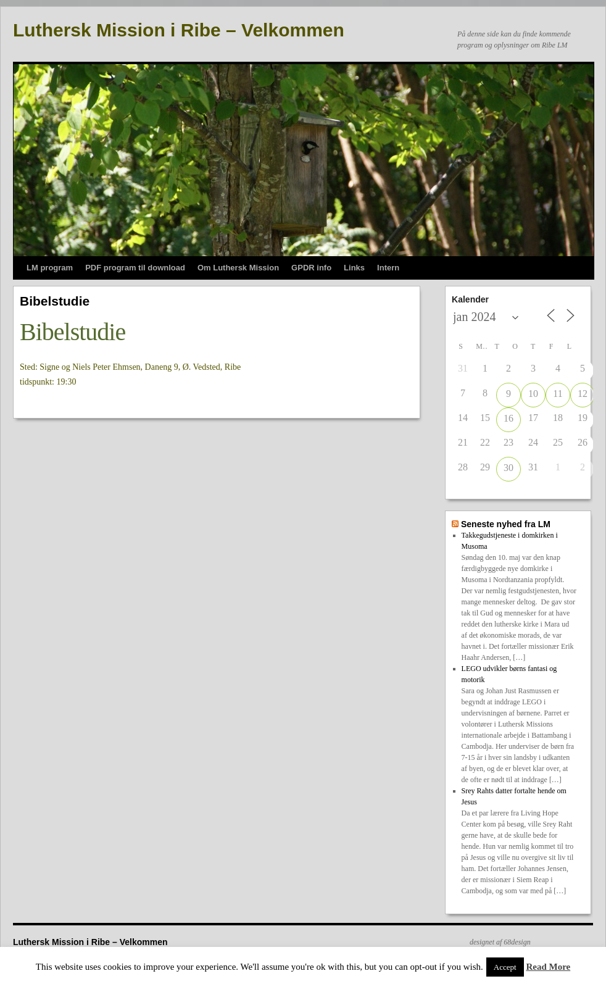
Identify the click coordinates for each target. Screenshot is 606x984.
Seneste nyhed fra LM (505, 524)
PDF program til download (135, 267)
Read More (548, 967)
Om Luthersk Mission (238, 267)
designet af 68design (500, 942)
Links (354, 267)
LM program (50, 267)
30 (508, 467)
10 (533, 393)
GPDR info (311, 267)
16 (508, 418)
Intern (388, 267)
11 (557, 393)
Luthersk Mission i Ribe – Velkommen (178, 30)
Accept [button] (505, 967)
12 (582, 393)
